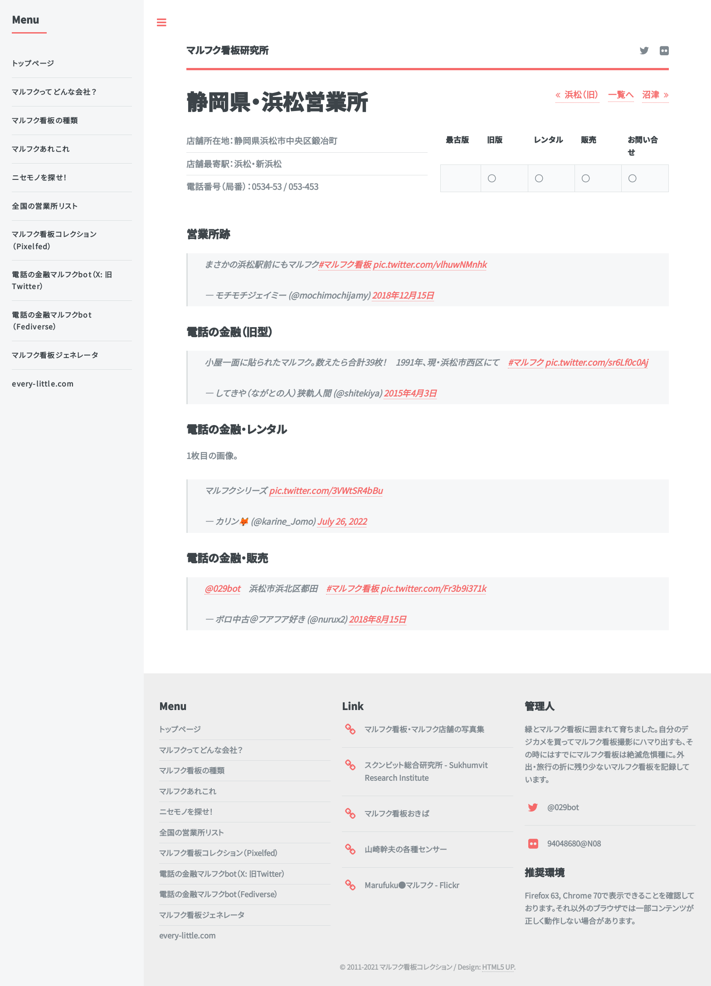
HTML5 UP (498, 967)
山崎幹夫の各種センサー (406, 849)
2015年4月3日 (410, 393)
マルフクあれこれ (187, 791)
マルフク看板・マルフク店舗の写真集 (424, 729)
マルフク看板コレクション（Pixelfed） (219, 852)
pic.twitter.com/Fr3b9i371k (433, 588)
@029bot (222, 588)
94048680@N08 (574, 843)
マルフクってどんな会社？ (201, 749)
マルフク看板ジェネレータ (201, 914)
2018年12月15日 (403, 295)
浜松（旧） (582, 94)
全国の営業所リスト (191, 832)
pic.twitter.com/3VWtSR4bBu (325, 490)
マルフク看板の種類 (191, 770)
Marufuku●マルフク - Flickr (412, 885)
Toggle (162, 22)
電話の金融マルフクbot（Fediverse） (218, 894)
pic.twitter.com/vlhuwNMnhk (429, 264)
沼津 (650, 94)
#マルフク (525, 362)
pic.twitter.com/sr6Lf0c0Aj (596, 362)
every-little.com (187, 935)
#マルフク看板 (344, 264)
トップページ (180, 729)
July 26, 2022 (341, 521)
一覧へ (621, 94)
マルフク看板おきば (397, 813)
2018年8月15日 (377, 619)
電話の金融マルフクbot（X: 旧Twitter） (222, 873)
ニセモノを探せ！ (186, 811)
